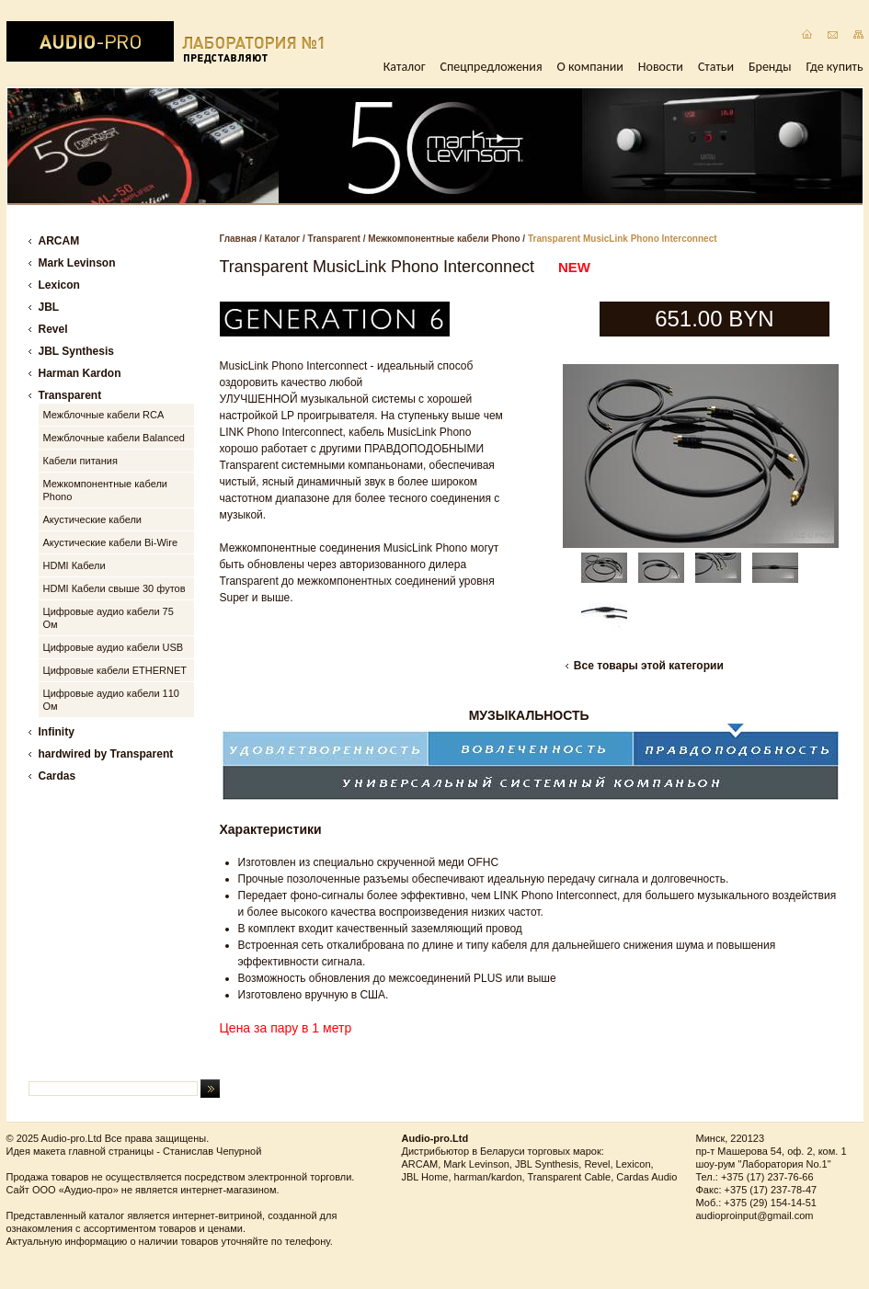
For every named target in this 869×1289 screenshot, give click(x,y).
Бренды (770, 66)
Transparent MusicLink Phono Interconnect (622, 239)
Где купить (834, 66)
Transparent (334, 239)
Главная (238, 239)
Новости (660, 66)
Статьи (716, 66)
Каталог (404, 66)
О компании (590, 66)
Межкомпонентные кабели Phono (444, 239)
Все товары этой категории (649, 665)
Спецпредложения (491, 66)
